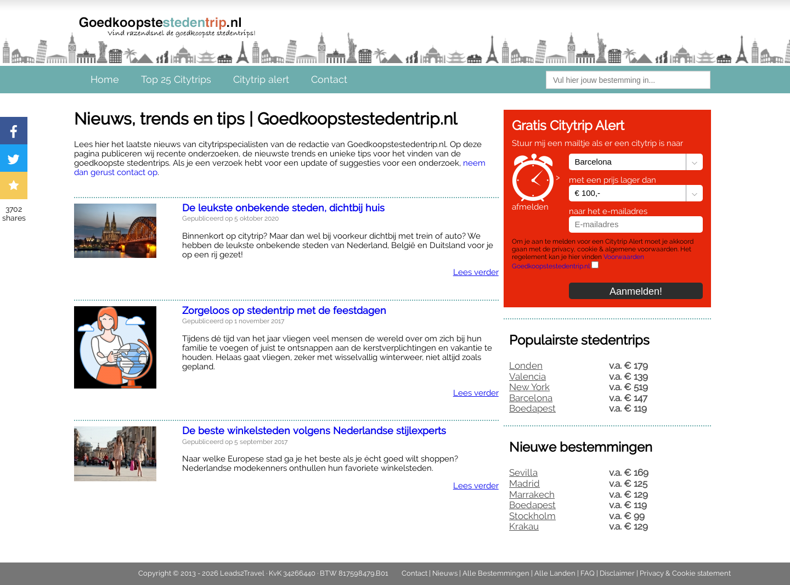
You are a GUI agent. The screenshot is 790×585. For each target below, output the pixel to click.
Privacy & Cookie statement (685, 573)
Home (105, 79)
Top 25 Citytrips (176, 79)
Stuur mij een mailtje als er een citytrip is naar (597, 143)
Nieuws (445, 573)
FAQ (587, 573)
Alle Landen (554, 573)
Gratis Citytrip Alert (568, 125)
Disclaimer (617, 573)
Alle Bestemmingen (495, 573)
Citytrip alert (261, 79)
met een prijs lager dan (612, 180)
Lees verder (476, 272)
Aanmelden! (636, 291)
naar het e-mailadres (608, 211)
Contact (329, 79)
